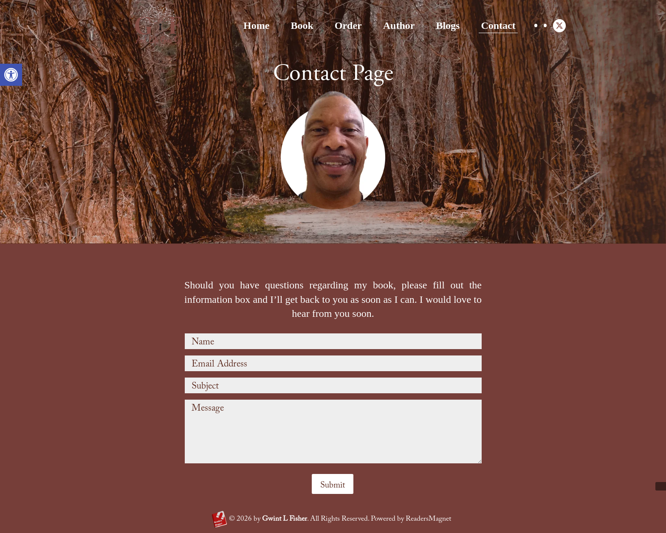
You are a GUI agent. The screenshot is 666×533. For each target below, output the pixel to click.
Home (204, 25)
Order (295, 25)
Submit (332, 485)
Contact (446, 25)
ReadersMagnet (428, 519)
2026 (240, 519)
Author (346, 25)
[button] (11, 75)
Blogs (395, 25)
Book (249, 25)
